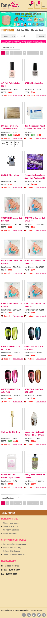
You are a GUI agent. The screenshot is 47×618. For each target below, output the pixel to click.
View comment (18, 95)
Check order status (10, 526)
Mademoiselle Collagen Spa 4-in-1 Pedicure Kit (34, 176)
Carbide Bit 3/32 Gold (10, 432)
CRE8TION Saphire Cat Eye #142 (34, 262)
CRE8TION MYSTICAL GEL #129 (34, 347)
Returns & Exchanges (11, 551)
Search (41, 36)
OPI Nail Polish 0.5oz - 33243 (11, 84)
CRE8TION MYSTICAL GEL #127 (34, 390)
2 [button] (25, 24)
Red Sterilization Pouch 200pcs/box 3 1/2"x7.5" (34, 127)
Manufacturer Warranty (12, 548)
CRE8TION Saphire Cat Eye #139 (11, 219)
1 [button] (22, 24)
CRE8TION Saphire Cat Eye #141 (11, 262)
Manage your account (11, 523)
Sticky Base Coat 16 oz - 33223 (34, 476)
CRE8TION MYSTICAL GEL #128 (11, 390)
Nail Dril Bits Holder (10, 175)
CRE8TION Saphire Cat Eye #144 (34, 304)
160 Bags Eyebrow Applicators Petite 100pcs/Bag (9, 127)
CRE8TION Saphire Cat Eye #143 (11, 304)
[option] (23, 19)
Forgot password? (10, 533)
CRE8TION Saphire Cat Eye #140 (34, 219)
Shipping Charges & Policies (14, 554)
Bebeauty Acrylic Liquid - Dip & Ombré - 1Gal (11, 476)
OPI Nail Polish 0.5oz (33, 83)
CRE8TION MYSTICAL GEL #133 (11, 347)
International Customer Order (14, 544)
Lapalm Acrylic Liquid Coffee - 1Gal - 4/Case (34, 433)
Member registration (11, 530)
